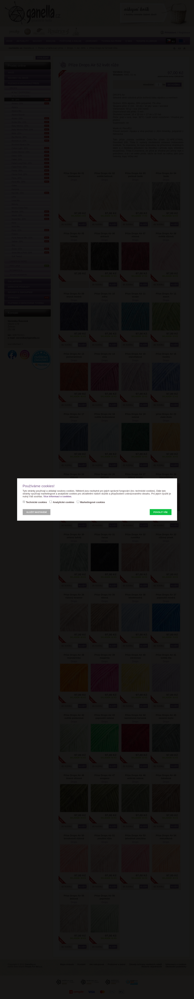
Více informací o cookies (57, 496)
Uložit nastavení (36, 512)
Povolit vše (160, 512)
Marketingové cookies (92, 502)
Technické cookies (36, 502)
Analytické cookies (63, 502)
